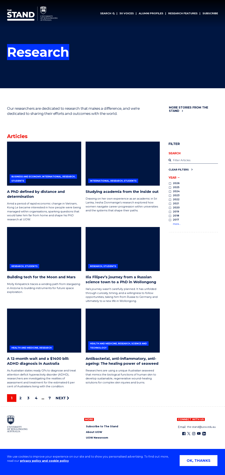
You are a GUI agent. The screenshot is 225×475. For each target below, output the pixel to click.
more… (177, 224)
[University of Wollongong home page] (17, 423)
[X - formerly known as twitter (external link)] (188, 433)
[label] (193, 160)
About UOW (94, 432)
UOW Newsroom (97, 437)
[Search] (107, 13)
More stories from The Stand (188, 109)
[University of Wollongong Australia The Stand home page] (32, 13)
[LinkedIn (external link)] (204, 433)
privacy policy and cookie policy (44, 460)
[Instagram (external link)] (193, 433)
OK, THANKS (198, 460)
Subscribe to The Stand (102, 426)
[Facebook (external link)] (183, 433)
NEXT (62, 398)
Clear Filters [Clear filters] (179, 169)
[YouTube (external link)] (199, 433)
